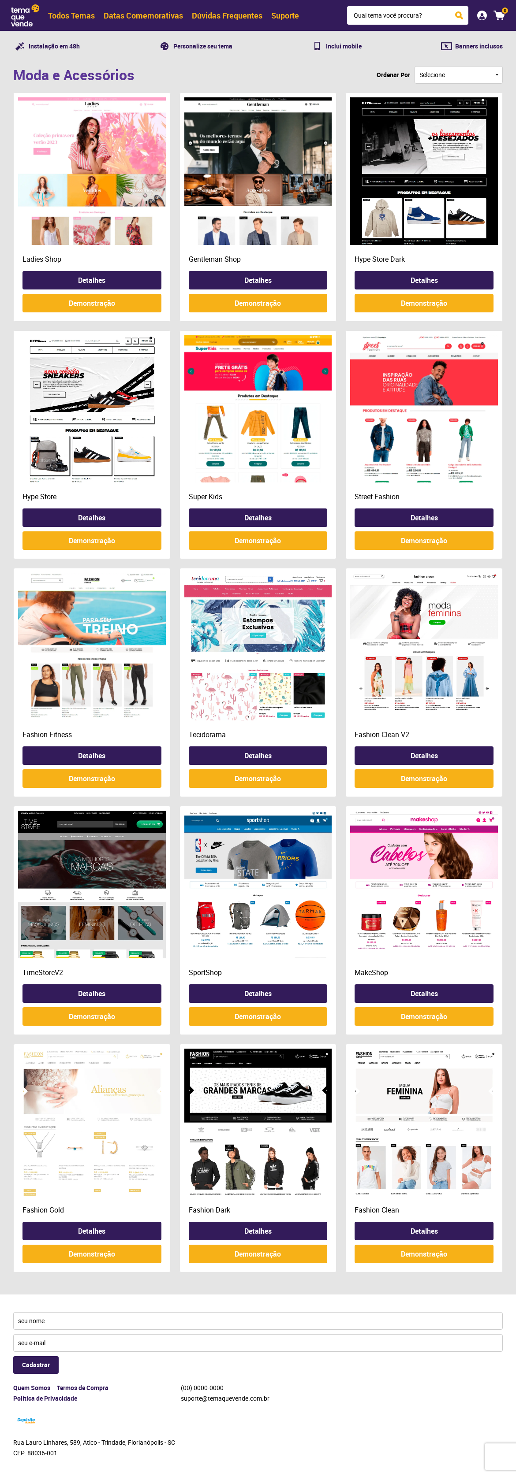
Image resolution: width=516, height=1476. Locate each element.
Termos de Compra (82, 1387)
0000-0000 (202, 1387)
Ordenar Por (393, 74)
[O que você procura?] (459, 15)
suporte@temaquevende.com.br (225, 1398)
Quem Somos (31, 1387)
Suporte (285, 15)
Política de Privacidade (45, 1398)
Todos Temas (71, 15)
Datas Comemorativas (143, 15)
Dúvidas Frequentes (227, 15)
